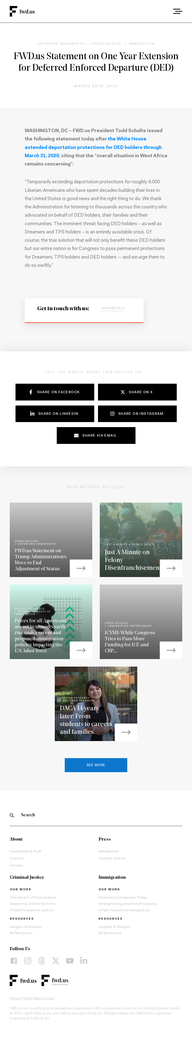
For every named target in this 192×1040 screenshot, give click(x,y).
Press (104, 839)
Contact (17, 858)
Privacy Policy (20, 998)
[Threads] (42, 961)
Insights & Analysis (26, 927)
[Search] (12, 815)
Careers (16, 865)
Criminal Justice (112, 858)
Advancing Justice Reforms (33, 904)
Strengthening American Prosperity (127, 904)
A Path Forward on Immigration (124, 910)
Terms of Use (42, 998)
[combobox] (163, 11)
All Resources (21, 933)
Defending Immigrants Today (122, 898)
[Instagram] (28, 961)
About (16, 839)
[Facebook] (14, 961)
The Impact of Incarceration (33, 898)
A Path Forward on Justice (31, 910)
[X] (56, 961)
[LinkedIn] (84, 961)
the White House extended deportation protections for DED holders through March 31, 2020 (93, 147)
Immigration (108, 851)
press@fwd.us (113, 308)
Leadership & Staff (25, 851)
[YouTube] (70, 961)
